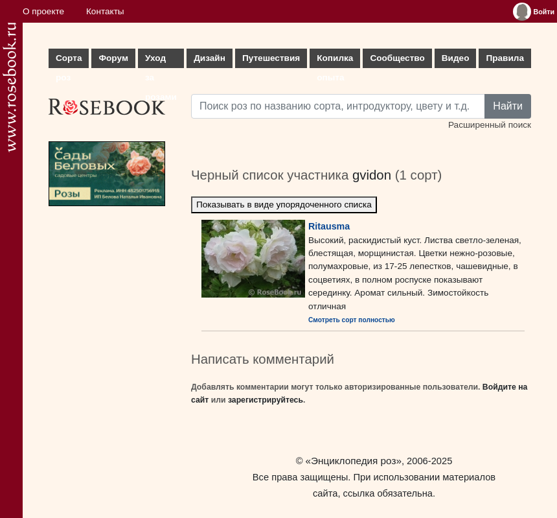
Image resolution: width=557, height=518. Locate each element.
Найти (508, 106)
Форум (113, 58)
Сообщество (397, 58)
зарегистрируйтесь (265, 400)
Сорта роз (69, 60)
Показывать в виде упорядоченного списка (284, 204)
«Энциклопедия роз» (354, 460)
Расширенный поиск (489, 125)
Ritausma (329, 226)
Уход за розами (161, 60)
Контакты (105, 11)
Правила (505, 58)
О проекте (43, 11)
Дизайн (209, 58)
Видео (456, 58)
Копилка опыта (335, 60)
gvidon (371, 175)
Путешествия (271, 58)
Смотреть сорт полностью (351, 320)
